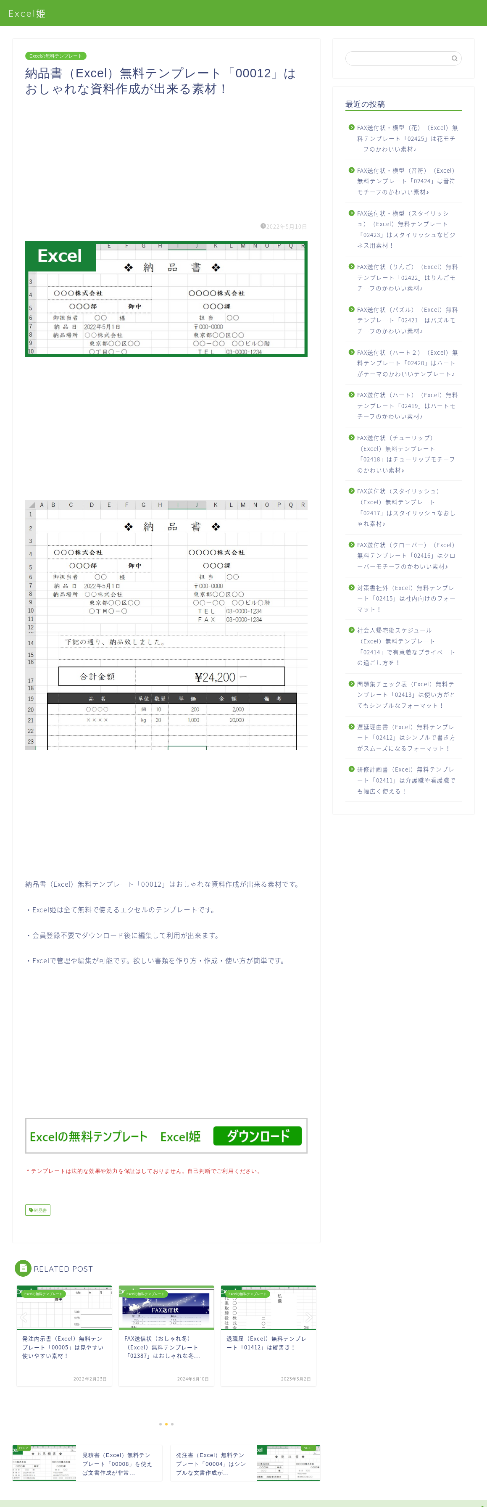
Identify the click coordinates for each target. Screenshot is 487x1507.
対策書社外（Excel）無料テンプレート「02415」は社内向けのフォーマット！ (406, 598)
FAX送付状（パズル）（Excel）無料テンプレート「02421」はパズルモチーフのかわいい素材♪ (407, 320)
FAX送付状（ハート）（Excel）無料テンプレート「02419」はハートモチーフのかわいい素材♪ (407, 405)
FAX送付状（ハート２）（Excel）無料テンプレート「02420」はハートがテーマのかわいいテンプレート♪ (407, 363)
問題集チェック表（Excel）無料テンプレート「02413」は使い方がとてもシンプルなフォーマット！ (406, 694)
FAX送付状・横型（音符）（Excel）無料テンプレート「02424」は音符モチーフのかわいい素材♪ (407, 181)
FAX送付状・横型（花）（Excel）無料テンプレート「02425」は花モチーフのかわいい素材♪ (407, 138)
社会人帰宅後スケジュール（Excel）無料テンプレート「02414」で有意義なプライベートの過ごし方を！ (406, 646)
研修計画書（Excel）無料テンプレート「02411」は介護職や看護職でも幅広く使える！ (406, 780)
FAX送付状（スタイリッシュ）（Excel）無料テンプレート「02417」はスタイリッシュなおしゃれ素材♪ (406, 507)
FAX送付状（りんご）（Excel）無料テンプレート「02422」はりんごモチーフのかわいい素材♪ (407, 277)
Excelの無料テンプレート (55, 55)
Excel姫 (27, 13)
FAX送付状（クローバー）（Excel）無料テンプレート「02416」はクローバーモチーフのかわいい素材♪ (407, 555)
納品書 (40, 1209)
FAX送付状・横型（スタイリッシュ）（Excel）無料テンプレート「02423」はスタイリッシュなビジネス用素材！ (406, 229)
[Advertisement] (166, 155)
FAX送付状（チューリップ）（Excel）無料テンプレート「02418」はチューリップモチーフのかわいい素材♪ (406, 453)
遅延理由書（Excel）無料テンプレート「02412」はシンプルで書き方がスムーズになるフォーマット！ (406, 737)
